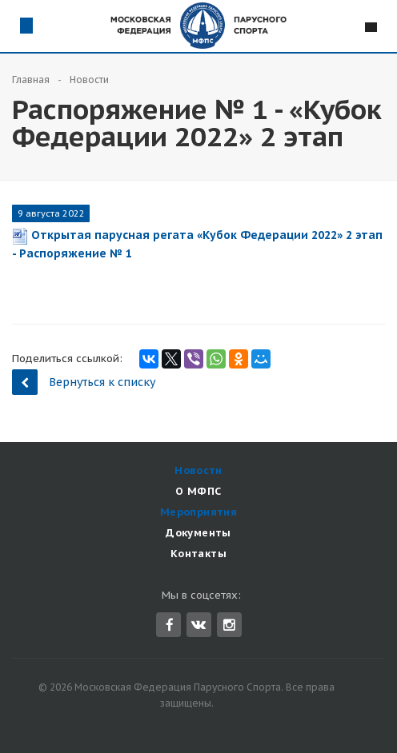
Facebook (170, 624)
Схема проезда (26, 25)
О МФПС (198, 491)
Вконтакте (198, 624)
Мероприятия (198, 512)
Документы (198, 533)
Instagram (229, 624)
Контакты (198, 553)
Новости (198, 470)
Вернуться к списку (83, 381)
